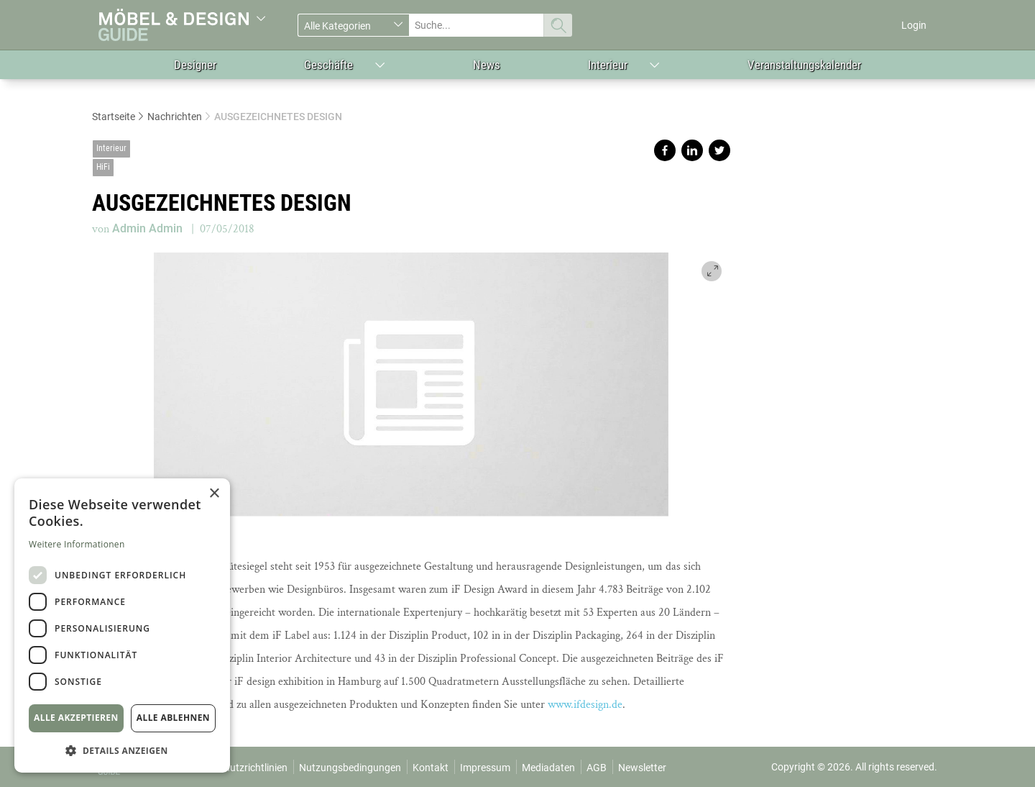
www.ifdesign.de (585, 704)
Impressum (485, 767)
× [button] (213, 493)
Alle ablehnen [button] (173, 717)
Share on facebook (665, 150)
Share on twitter (719, 150)
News (486, 65)
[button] (122, 750)
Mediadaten (548, 767)
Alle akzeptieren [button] (76, 717)
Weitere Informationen (77, 544)
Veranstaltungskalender (804, 65)
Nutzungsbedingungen (350, 767)
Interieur (607, 65)
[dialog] (122, 625)
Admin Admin (147, 228)
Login (913, 25)
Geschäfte (328, 65)
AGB (596, 767)
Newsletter (642, 767)
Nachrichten (174, 116)
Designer (195, 65)
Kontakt (430, 767)
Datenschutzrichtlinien (238, 767)
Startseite (113, 116)
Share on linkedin (692, 150)
